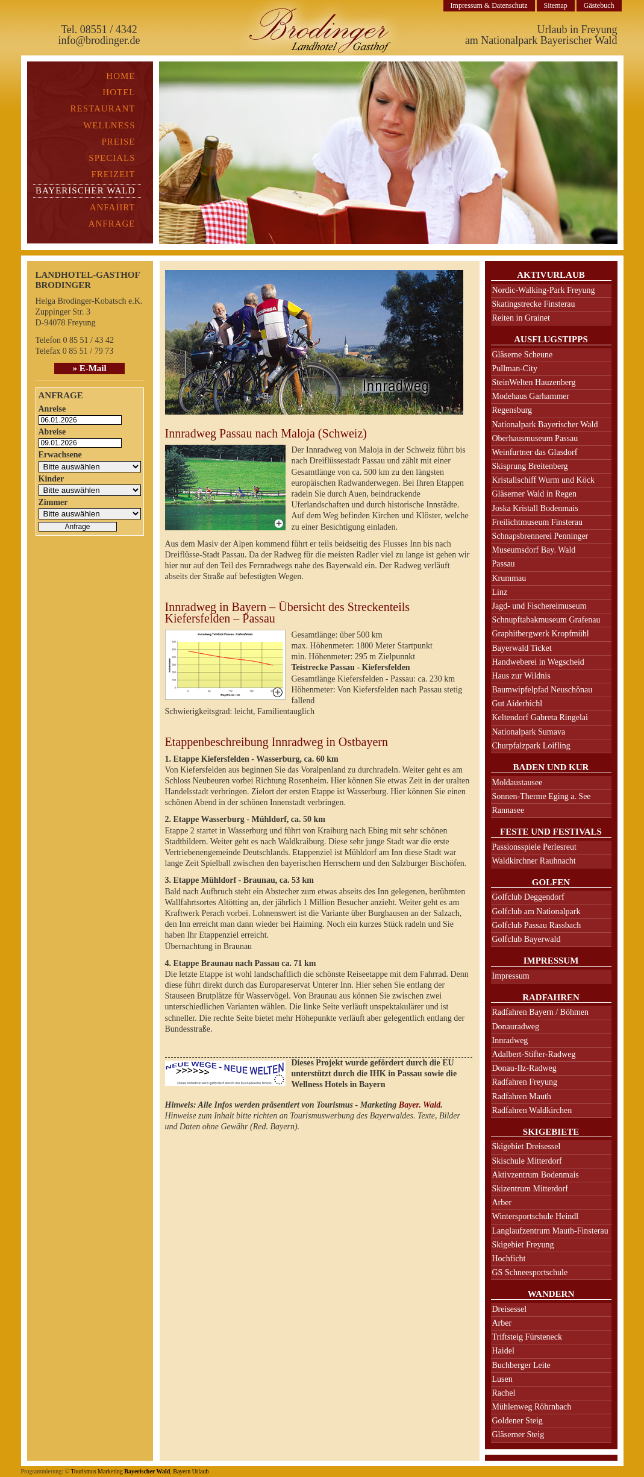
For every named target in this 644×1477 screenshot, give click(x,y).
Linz (500, 592)
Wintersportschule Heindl (535, 1216)
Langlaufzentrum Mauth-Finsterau (550, 1230)
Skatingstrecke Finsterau (533, 304)
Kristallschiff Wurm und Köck (543, 479)
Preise (118, 141)
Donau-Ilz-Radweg (524, 1068)
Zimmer (53, 502)
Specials (112, 158)
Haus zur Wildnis (521, 675)
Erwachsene (60, 454)
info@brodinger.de (99, 40)
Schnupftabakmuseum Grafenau (546, 619)
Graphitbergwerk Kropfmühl (540, 633)
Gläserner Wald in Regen (534, 493)
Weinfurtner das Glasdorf (535, 452)
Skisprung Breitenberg (530, 466)
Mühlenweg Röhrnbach (532, 1406)
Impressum (511, 975)
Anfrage (112, 223)
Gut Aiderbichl (517, 703)
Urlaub (200, 1471)
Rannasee (508, 810)
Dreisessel (509, 1309)
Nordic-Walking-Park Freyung (543, 290)
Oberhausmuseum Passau (535, 438)
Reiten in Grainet (521, 317)
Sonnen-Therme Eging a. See (541, 796)
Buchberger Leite (521, 1365)
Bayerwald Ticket (522, 648)
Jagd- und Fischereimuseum (539, 605)
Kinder (51, 478)
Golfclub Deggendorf (528, 897)
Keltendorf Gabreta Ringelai (540, 717)
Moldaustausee (517, 782)
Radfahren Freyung (524, 1082)
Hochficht (509, 1258)
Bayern (181, 1471)
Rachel (504, 1392)
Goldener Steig (517, 1420)
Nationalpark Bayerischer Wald (545, 424)
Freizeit (114, 174)
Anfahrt (113, 207)
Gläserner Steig (518, 1434)
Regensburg (512, 410)
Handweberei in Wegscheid (538, 661)
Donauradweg (516, 1026)
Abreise (52, 431)
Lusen (502, 1379)
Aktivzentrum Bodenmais (535, 1174)
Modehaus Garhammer (531, 396)
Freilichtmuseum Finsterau (537, 522)
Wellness (109, 125)
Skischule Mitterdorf (527, 1160)
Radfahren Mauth (521, 1096)
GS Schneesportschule (530, 1272)
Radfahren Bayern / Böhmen (540, 1012)
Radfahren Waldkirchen (532, 1110)
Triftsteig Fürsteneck (527, 1336)
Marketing (110, 1471)
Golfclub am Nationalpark (536, 911)
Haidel (503, 1350)
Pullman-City (514, 368)
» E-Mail (89, 368)
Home (120, 76)
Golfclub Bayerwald (526, 939)
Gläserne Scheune (522, 354)
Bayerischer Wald (147, 1471)
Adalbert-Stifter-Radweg (534, 1054)
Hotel (118, 92)
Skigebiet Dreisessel (526, 1146)
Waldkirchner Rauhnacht (534, 860)
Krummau (509, 578)
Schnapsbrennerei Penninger (540, 536)
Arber (502, 1202)
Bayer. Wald (420, 1104)
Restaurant (103, 108)
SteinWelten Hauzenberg (534, 382)
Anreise (52, 408)
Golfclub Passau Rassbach (536, 925)
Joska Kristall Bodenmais (535, 508)
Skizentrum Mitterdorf (530, 1188)
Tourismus (83, 1471)
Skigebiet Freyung (523, 1244)
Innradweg (510, 1040)
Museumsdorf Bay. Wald (534, 549)
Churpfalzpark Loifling (531, 745)
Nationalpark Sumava (529, 731)
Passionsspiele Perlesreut (534, 846)
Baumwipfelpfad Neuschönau (542, 689)
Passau (503, 563)
